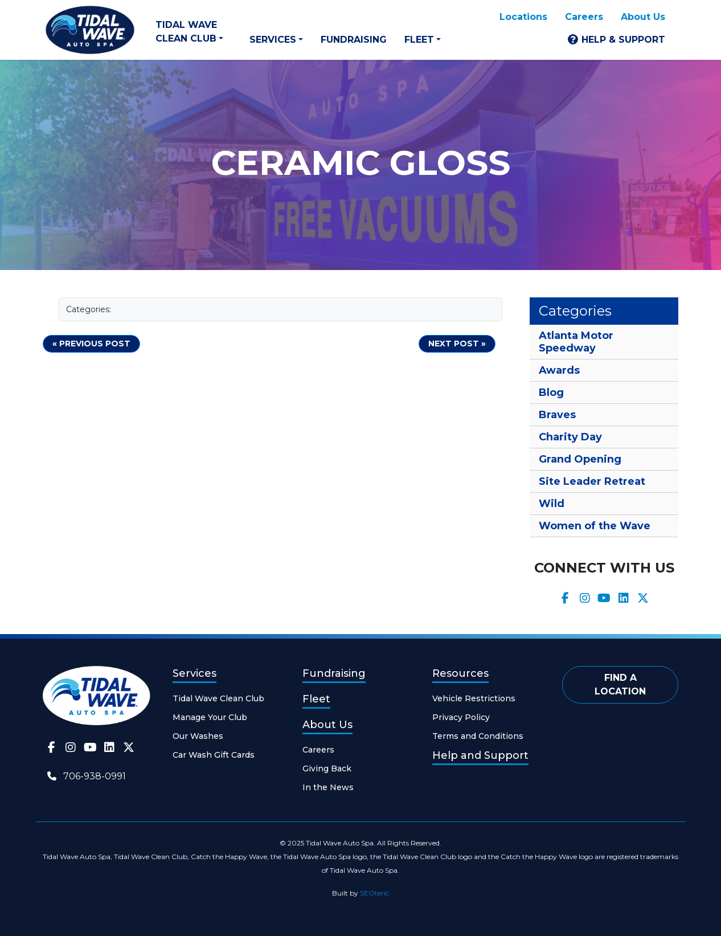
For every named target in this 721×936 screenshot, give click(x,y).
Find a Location (620, 684)
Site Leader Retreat (592, 481)
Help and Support (480, 755)
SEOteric (374, 893)
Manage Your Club (210, 717)
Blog (551, 392)
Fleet (419, 39)
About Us (643, 16)
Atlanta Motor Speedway (576, 341)
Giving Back (326, 768)
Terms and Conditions (477, 736)
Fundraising (354, 39)
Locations (523, 16)
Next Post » (457, 343)
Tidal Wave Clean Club (186, 31)
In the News (328, 787)
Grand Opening (580, 459)
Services (272, 39)
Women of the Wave (594, 526)
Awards (559, 370)
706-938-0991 (94, 776)
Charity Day (570, 437)
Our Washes (198, 736)
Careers (584, 16)
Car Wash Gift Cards (214, 755)
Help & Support (623, 39)
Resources (460, 673)
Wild (551, 503)
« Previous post (91, 343)
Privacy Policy (461, 717)
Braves (557, 414)
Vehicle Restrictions (473, 698)
